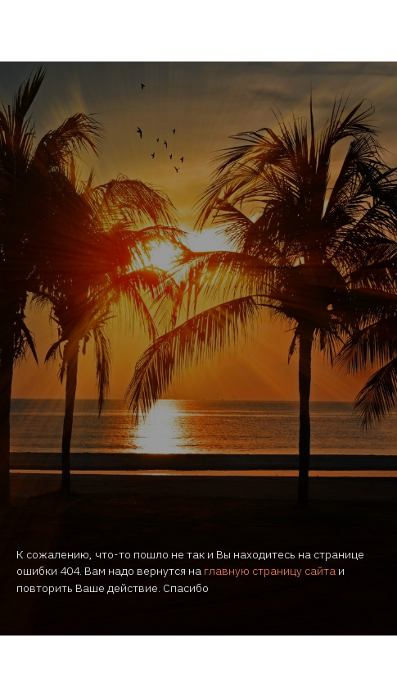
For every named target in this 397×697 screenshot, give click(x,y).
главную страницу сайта (270, 570)
